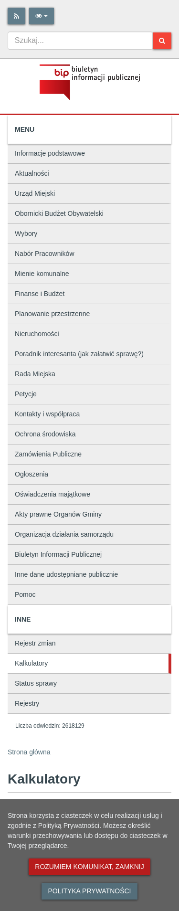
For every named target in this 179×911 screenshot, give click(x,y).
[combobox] (80, 40)
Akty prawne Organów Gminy (58, 514)
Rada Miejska (35, 374)
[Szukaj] (162, 40)
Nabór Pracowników (44, 253)
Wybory (26, 233)
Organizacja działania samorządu (64, 534)
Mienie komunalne (42, 273)
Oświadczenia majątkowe (52, 494)
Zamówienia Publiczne (48, 454)
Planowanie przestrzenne (52, 314)
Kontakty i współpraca (47, 414)
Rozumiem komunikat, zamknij (89, 866)
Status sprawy (36, 683)
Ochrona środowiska (45, 434)
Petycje (26, 394)
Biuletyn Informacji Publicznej (58, 554)
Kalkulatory (31, 663)
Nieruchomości (37, 334)
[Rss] (16, 16)
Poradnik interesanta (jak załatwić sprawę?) (79, 354)
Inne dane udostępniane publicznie (66, 574)
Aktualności (32, 173)
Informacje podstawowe (50, 153)
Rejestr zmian (35, 643)
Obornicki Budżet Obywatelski (59, 213)
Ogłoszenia (31, 474)
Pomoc (25, 594)
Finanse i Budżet (39, 293)
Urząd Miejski (35, 193)
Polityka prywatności (89, 891)
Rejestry (27, 703)
